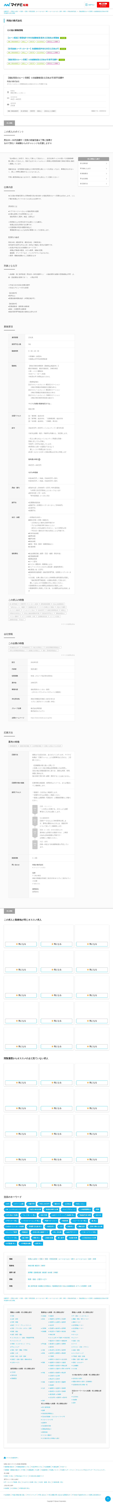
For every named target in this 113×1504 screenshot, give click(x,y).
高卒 (74, 1403)
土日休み (68, 1204)
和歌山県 (64, 1365)
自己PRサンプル (37, 1467)
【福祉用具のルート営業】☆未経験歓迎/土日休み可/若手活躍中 (32, 60)
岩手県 (58, 1319)
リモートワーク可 (47, 1420)
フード (75, 1344)
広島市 (58, 1379)
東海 (43, 1353)
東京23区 (67, 1337)
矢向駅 (50, 1272)
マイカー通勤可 (47, 1435)
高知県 (52, 1385)
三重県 (52, 1356)
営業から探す (14, 11)
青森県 (52, 1319)
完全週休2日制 (46, 1426)
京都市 (52, 1368)
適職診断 (31, 1470)
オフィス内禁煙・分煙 (83, 1286)
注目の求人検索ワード (40, 1232)
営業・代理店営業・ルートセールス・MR (36, 11)
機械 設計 (81, 1226)
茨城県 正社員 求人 (35, 1226)
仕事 (38, 1470)
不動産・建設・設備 (79, 1356)
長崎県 (64, 1388)
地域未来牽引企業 (52, 1209)
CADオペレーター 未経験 (15, 1226)
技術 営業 (44, 1215)
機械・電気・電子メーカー (81, 1319)
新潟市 (52, 1347)
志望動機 (47, 1467)
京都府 (58, 1362)
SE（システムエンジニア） (15, 1209)
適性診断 (56, 1467)
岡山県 (64, 1372)
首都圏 (44, 1331)
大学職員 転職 (25, 1243)
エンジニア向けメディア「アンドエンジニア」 (92, 1470)
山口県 (58, 1376)
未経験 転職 (73, 1238)
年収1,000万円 (44, 1204)
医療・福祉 (14, 1331)
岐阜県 (52, 1353)
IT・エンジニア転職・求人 (13, 1482)
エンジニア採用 (11, 1232)
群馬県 (64, 1328)
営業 (21, 11)
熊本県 (52, 1391)
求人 (12, 1476)
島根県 (58, 1372)
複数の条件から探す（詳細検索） (83, 1381)
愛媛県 (64, 1382)
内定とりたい (80, 1204)
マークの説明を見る (69, 624)
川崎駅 (55, 1272)
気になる (22, 944)
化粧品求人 (51, 1226)
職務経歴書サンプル (23, 1467)
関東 (97, 1209)
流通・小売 (76, 1341)
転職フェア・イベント (68, 1470)
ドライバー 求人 (11, 1238)
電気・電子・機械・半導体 (19, 1350)
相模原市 (64, 1341)
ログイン (91, 5)
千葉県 (58, 1331)
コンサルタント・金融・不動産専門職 (22, 1337)
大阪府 (64, 1362)
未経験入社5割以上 (44, 1286)
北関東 (44, 1328)
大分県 (58, 1391)
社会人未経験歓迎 (68, 1286)
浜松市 (58, 1359)
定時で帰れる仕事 (96, 1226)
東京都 (64, 1331)
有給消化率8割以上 (48, 1413)
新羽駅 (30, 1272)
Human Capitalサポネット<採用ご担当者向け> (87, 1495)
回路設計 (25, 1232)
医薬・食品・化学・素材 (18, 1356)
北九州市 (52, 1397)
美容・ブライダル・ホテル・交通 (21, 1328)
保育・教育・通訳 (16, 1334)
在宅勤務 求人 (11, 1243)
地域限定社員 (57, 1286)
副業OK (44, 1423)
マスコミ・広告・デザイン (81, 1347)
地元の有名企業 (35, 1209)
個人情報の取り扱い (19, 1495)
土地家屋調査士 (85, 1209)
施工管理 (25, 1238)
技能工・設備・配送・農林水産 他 (21, 1359)
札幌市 (52, 1316)
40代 (7, 1204)
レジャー (75, 1337)
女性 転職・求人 (45, 1482)
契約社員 (14, 1375)
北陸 (43, 1350)
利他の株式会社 (72, 11)
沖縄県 (59, 1394)
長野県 (64, 1344)
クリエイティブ (16, 1341)
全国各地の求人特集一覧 (80, 1384)
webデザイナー (71, 1232)
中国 (43, 1372)
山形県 (58, 1322)
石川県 (58, 1350)
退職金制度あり (47, 1429)
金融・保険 (76, 1350)
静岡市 (52, 1359)
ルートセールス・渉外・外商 (58, 11)
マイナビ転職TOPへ (12, 1458)
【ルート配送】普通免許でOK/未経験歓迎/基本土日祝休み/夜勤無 (33, 38)
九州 (43, 1388)
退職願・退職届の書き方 (12, 1470)
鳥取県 (52, 1372)
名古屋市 (64, 1359)
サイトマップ (32, 1495)
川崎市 (43, 1266)
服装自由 (45, 1432)
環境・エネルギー (78, 1362)
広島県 (52, 1376)
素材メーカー (77, 1322)
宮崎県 (64, 1391)
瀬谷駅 (44, 1272)
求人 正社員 (57, 1232)
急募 (43, 1410)
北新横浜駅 (37, 1272)
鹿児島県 (52, 1394)
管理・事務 (14, 1322)
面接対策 (45, 1470)
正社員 (13, 1372)
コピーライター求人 (80, 1221)
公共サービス (15, 1362)
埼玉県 (52, 1331)
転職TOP (6, 11)
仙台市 (52, 1325)
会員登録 (103, 5)
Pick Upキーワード (21, 1476)
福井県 (64, 1350)
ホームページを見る (39, 867)
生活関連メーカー (78, 1328)
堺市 (63, 1368)
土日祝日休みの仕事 (89, 1238)
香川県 (58, 1382)
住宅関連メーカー (78, 1325)
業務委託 (14, 1378)
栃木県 (58, 1328)
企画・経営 (14, 1319)
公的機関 (75, 1365)
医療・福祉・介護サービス (37, 1279)
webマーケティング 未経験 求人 (63, 1215)
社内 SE (98, 1215)
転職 (6, 1476)
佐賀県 (58, 1388)
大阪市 (58, 1368)
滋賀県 (52, 1362)
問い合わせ (42, 1495)
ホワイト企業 (18, 1204)
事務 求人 (36, 1238)
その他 (75, 1368)
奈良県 (58, 1365)
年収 (24, 1470)
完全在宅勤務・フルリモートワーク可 (53, 1416)
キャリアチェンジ (69, 1209)
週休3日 (57, 1204)
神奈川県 (31, 1266)
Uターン (64, 1467)
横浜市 (37, 1266)
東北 (43, 1319)
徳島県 (52, 1382)
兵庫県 (52, 1365)
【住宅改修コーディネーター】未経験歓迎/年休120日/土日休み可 (33, 49)
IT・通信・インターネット (81, 1316)
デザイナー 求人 (11, 1221)
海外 (43, 1400)
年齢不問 (31, 1204)
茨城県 (52, 1328)
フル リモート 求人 (29, 1215)
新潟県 (52, 1344)
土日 (61, 1226)
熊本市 (65, 1397)
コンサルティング (78, 1353)
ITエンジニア (15, 1347)
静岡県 (58, 1353)
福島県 (64, 1322)
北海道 (44, 1316)
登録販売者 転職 (85, 1215)
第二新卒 (61, 1238)
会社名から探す (77, 1378)
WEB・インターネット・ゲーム (20, 1344)
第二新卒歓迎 (32, 1286)
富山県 (52, 1350)
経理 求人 (38, 1243)
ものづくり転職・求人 (30, 1482)
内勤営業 (65, 1221)
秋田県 (52, 1322)
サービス (75, 1334)
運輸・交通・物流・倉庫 (80, 1359)
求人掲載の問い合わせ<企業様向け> (59, 1495)
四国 (43, 1382)
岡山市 (52, 1379)
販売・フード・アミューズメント (21, 1325)
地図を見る (36, 883)
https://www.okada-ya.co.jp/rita (41, 718)
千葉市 (60, 1337)
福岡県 (52, 1388)
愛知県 (64, 1353)
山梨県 (58, 1344)
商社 (74, 1331)
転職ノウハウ (54, 1470)
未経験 (75, 1399)
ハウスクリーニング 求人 (31, 1221)
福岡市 (59, 1397)
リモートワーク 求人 (89, 1232)
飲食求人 (70, 1226)
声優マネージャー (51, 1221)
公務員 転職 (49, 1238)
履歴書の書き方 (9, 1467)
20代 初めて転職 (12, 1215)
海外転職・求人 (58, 1482)
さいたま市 (53, 1337)
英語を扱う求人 (25, 1488)
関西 (43, 1362)
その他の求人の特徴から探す (50, 1438)
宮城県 (64, 1319)
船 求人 (94, 1221)
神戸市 (68, 1368)
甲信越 (44, 1344)
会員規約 (7, 1495)
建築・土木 (14, 1353)
